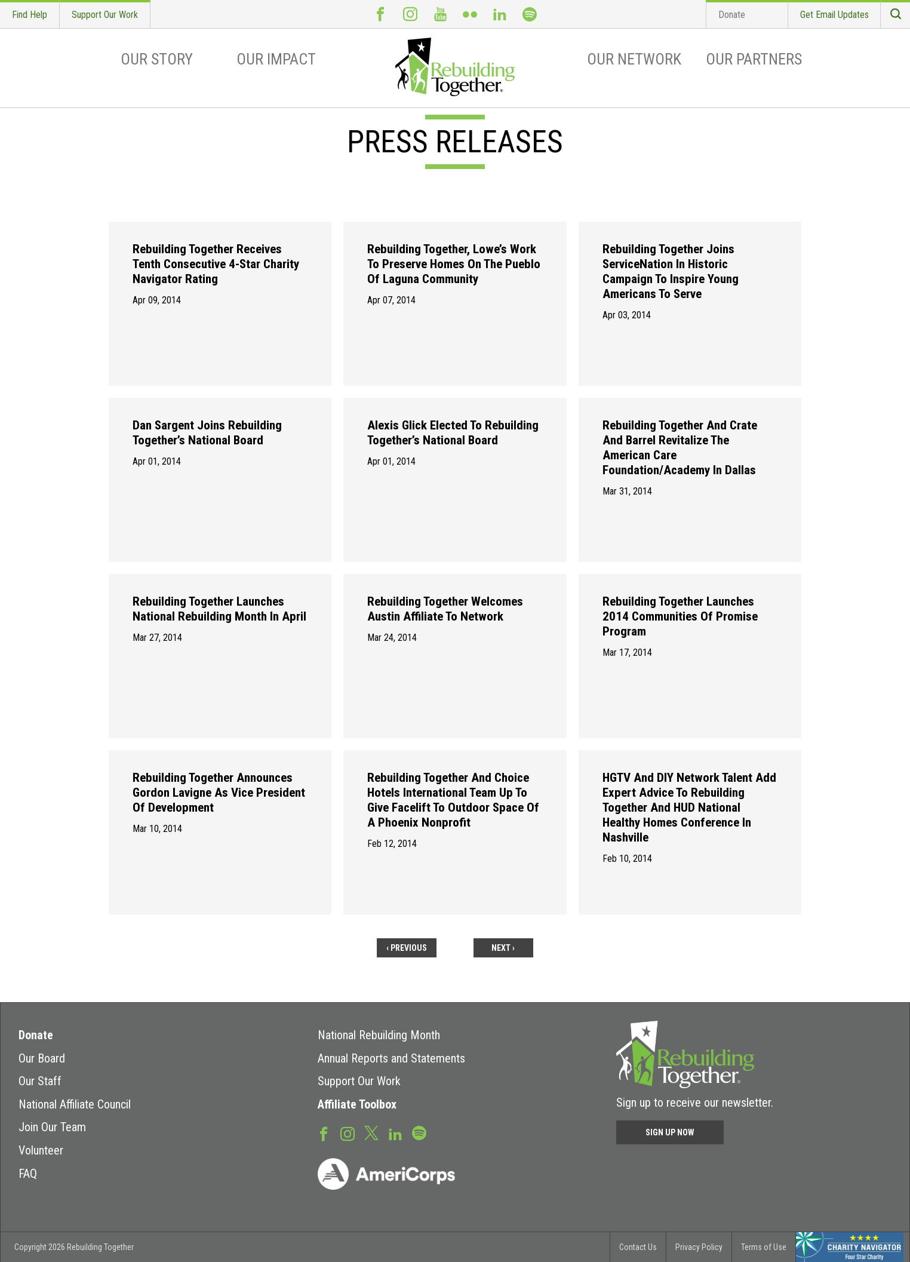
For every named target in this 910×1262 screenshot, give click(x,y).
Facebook (380, 14)
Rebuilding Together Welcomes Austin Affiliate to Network (445, 609)
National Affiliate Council (75, 1104)
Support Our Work (105, 14)
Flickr (470, 14)
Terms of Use (763, 1247)
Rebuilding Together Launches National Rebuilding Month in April (219, 609)
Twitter (371, 1132)
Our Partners (754, 59)
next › (503, 948)
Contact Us (638, 1247)
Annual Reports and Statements (391, 1058)
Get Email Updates (834, 14)
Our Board (42, 1058)
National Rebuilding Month (379, 1035)
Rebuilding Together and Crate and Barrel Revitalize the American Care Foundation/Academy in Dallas (679, 447)
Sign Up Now (669, 1132)
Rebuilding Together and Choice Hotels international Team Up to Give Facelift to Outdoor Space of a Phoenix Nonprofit (453, 800)
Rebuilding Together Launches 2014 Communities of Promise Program (680, 616)
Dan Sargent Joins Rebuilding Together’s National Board (207, 432)
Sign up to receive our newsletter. (694, 1102)
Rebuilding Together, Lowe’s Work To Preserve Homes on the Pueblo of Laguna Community (453, 264)
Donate (731, 14)
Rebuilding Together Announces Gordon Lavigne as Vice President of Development (219, 792)
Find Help (29, 14)
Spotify (530, 14)
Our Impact (276, 59)
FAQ (28, 1173)
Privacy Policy (699, 1247)
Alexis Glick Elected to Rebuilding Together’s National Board (453, 432)
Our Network (634, 59)
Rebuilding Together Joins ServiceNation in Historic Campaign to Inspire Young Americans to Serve (670, 271)
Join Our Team (52, 1127)
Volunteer (41, 1150)
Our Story (157, 59)
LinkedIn (500, 14)
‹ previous (406, 948)
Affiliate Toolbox (357, 1104)
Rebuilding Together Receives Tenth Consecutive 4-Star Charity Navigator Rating (216, 264)
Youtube (440, 14)
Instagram (410, 14)
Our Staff (40, 1081)
